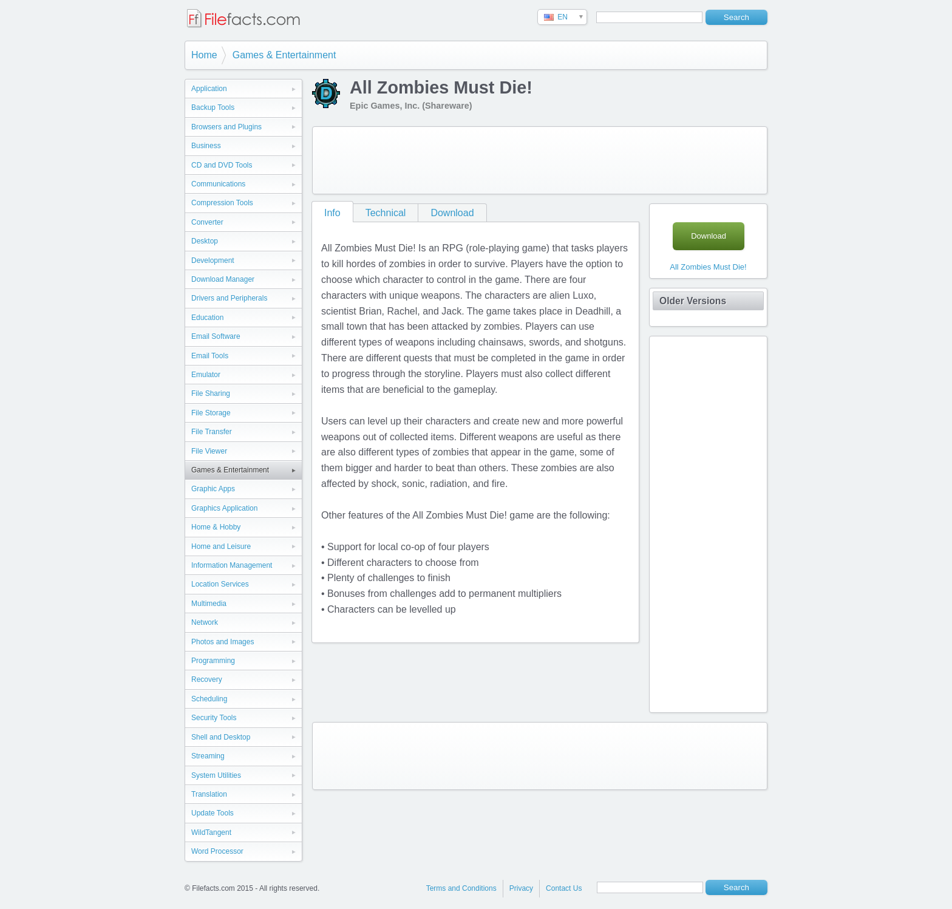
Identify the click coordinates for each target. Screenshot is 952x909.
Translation (209, 794)
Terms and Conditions (461, 888)
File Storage (211, 413)
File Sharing (210, 393)
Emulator (205, 374)
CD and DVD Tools (222, 165)
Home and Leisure (221, 546)
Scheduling (209, 699)
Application (209, 88)
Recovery (206, 679)
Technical (385, 213)
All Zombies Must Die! (708, 266)
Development (212, 260)
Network (204, 622)
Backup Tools (212, 107)
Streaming (208, 756)
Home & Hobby (215, 527)
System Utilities (216, 775)
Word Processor (217, 851)
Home (204, 55)
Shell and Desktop (220, 737)
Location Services (220, 584)
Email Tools (209, 356)
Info (332, 213)
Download (452, 213)
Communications (218, 184)
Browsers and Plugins (226, 127)
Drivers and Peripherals (229, 298)
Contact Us (564, 888)
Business (206, 145)
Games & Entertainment (284, 55)
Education (207, 317)
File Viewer (209, 451)
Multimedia (208, 603)
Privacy (521, 888)
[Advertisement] (540, 160)
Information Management (231, 565)
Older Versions (692, 301)
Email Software (215, 336)
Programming (213, 660)
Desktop (204, 241)
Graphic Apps (213, 489)
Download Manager (222, 279)
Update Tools (212, 813)
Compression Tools (222, 203)
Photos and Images (222, 642)
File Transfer (211, 431)
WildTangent (211, 832)
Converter (207, 222)
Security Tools (213, 717)
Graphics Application (224, 508)
